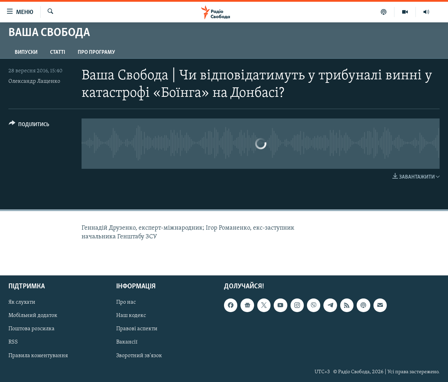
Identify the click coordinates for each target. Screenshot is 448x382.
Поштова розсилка (31, 329)
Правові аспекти (137, 329)
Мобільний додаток (32, 316)
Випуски (26, 52)
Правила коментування (38, 356)
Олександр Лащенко (34, 81)
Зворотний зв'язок (139, 356)
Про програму (96, 52)
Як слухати (21, 302)
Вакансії (127, 342)
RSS (13, 342)
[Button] (29, 125)
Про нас (126, 302)
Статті (57, 52)
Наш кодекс (131, 316)
